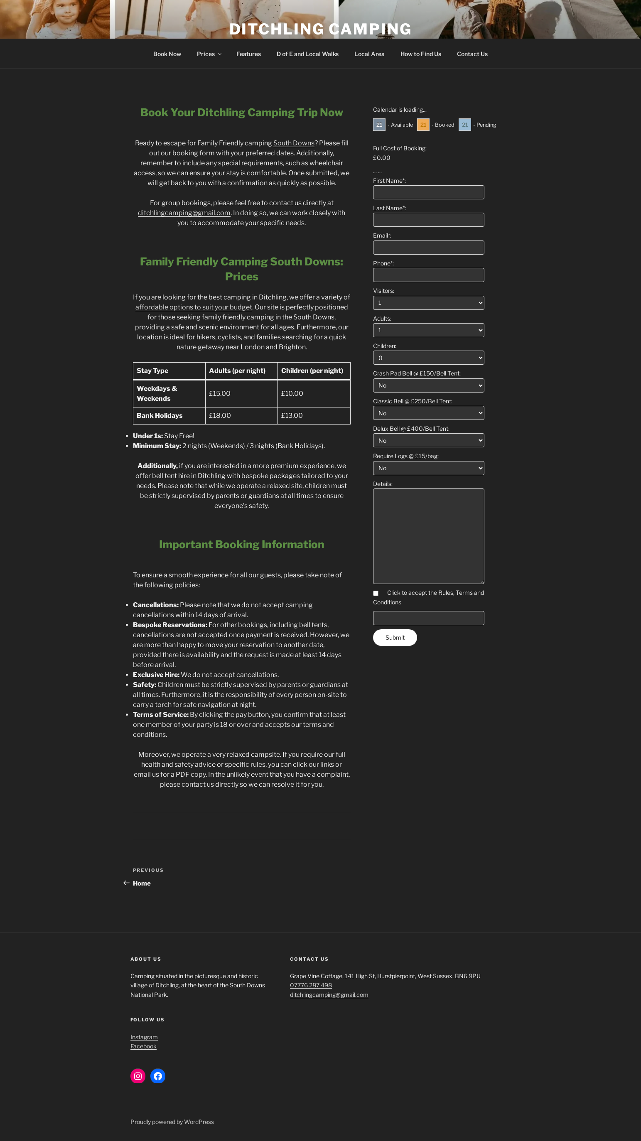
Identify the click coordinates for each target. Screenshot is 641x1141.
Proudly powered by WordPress (172, 1121)
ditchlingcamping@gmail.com (184, 213)
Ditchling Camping (320, 29)
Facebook (143, 1046)
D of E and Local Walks (308, 53)
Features (248, 53)
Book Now (167, 53)
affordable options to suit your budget (193, 307)
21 (379, 124)
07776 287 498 (311, 985)
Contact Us (472, 53)
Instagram (144, 1036)
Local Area (369, 53)
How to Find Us (420, 53)
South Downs (293, 143)
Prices (210, 53)
